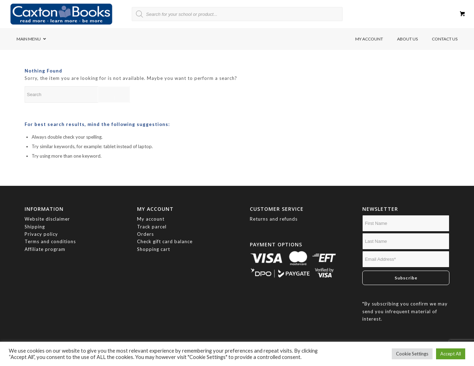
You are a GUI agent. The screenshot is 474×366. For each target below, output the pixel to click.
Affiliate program (45, 249)
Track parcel (152, 226)
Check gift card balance (165, 241)
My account (150, 219)
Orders (145, 234)
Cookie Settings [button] (412, 353)
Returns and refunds (274, 219)
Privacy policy (42, 234)
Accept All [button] (450, 353)
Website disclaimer (47, 219)
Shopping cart (153, 249)
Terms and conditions (50, 241)
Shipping (35, 226)
